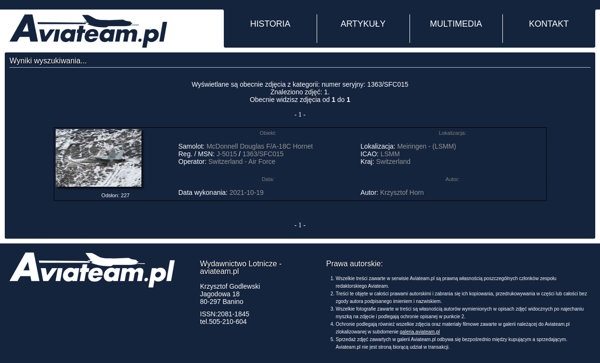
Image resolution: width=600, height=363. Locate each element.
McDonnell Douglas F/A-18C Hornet (260, 146)
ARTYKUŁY (363, 24)
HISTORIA (270, 24)
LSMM (390, 154)
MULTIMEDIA (456, 24)
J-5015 (227, 154)
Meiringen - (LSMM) (426, 146)
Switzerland (393, 161)
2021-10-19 (247, 192)
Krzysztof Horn (402, 192)
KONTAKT (549, 24)
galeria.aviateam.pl (420, 331)
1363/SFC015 (262, 154)
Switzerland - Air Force (242, 161)
